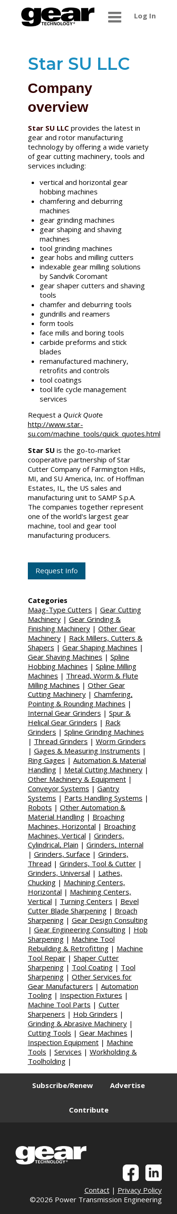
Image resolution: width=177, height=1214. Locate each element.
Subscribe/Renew (62, 1085)
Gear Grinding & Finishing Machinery (74, 623)
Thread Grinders (61, 741)
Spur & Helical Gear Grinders (79, 717)
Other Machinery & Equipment (77, 779)
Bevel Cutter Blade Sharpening (83, 905)
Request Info (56, 570)
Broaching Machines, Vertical (82, 830)
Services (68, 1051)
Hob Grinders (95, 1014)
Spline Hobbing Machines (78, 661)
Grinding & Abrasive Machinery (77, 1023)
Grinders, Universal (59, 873)
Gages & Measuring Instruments (87, 750)
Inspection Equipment (63, 1042)
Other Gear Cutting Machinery (76, 689)
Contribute (89, 1109)
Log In (145, 15)
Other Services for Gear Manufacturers (80, 981)
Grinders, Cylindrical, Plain (76, 840)
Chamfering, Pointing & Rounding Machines (80, 698)
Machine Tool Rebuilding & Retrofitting (71, 943)
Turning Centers (86, 901)
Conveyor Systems (58, 788)
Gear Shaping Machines (99, 647)
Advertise (127, 1085)
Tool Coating (92, 967)
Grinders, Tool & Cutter (97, 863)
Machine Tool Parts (59, 1004)
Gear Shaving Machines (65, 656)
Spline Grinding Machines (104, 732)
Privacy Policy (140, 1190)
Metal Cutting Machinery (103, 769)
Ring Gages (46, 760)
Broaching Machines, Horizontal (76, 821)
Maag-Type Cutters (60, 609)
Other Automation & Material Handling (77, 812)
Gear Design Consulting (110, 920)
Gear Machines (103, 1033)
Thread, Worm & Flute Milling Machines (83, 680)
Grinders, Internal (114, 844)
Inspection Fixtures (91, 995)
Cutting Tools (49, 1033)
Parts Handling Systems (103, 798)
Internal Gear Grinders (64, 713)
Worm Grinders (121, 741)
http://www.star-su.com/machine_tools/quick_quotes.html (94, 428)
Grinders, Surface (62, 854)
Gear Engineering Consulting (80, 929)
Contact (97, 1190)
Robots (40, 807)
